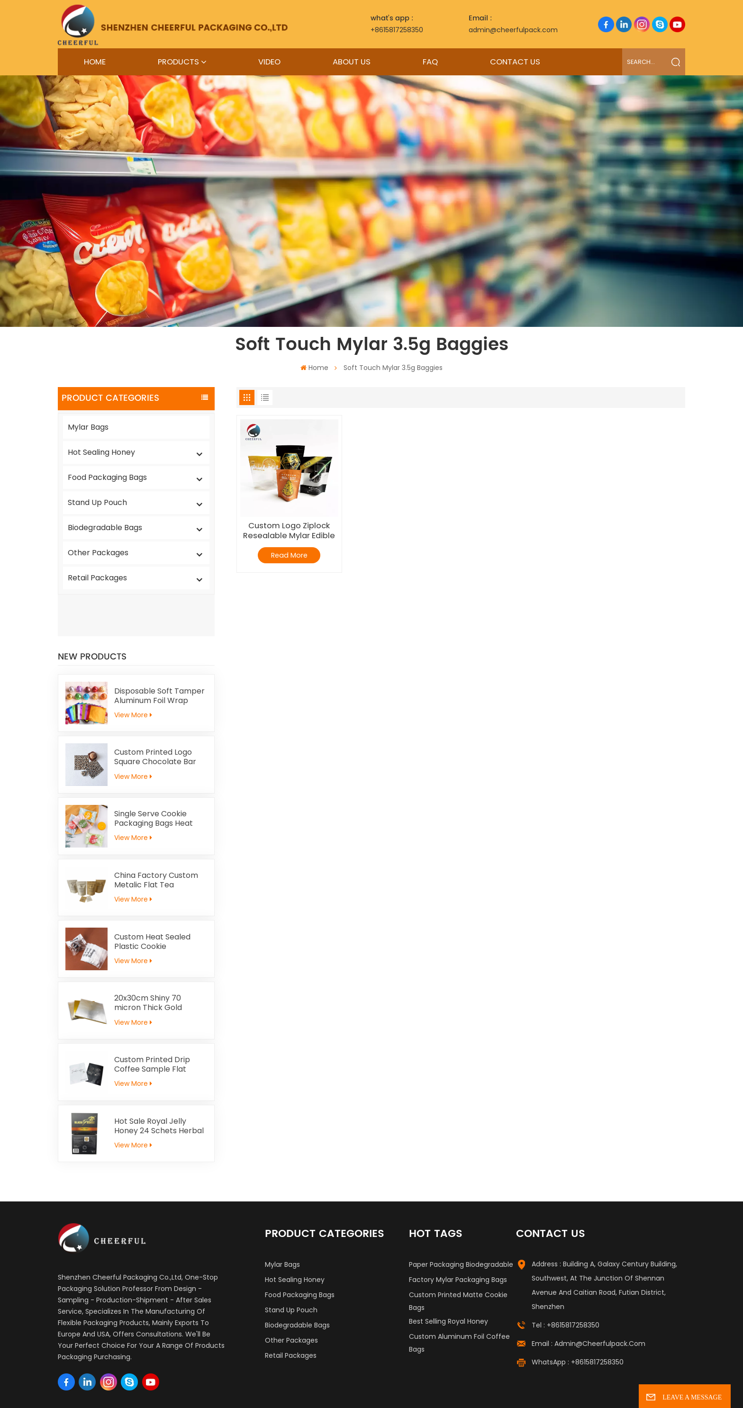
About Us (352, 61)
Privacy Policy (548, 1389)
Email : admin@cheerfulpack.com (588, 1302)
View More (133, 673)
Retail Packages (97, 577)
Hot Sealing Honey (101, 452)
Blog (472, 1389)
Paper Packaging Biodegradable (461, 1222)
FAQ (430, 61)
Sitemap (445, 1389)
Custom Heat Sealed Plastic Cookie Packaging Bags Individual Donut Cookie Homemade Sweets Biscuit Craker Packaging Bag (160, 900)
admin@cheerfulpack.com (513, 24)
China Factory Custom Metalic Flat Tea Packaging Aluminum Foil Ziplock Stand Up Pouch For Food (160, 838)
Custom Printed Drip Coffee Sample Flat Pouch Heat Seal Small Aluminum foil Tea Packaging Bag (155, 1022)
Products (178, 61)
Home (95, 61)
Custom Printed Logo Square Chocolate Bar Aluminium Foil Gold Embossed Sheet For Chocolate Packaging (155, 715)
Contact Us (515, 61)
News (492, 1389)
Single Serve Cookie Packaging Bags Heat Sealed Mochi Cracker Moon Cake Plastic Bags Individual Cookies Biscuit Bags (159, 776)
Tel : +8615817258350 (565, 1283)
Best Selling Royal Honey (448, 1279)
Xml (513, 1389)
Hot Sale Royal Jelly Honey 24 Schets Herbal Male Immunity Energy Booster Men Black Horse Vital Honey (159, 1084)
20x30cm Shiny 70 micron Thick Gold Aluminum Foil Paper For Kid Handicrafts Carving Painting (159, 961)
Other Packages (98, 552)
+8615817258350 (397, 24)
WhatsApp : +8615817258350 (578, 1321)
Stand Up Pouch (97, 502)
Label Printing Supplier (143, 1389)
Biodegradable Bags (105, 527)
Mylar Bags (88, 427)
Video (269, 61)
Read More (289, 555)
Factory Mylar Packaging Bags (458, 1238)
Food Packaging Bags (107, 477)
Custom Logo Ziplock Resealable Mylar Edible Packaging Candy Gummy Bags (289, 530)
